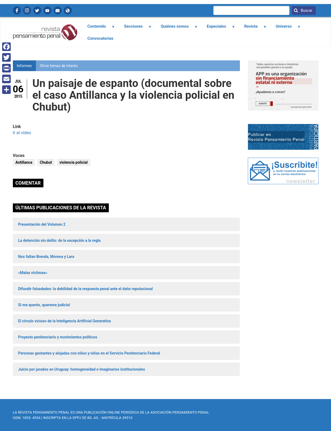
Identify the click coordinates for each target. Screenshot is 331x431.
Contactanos (58, 10)
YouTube (47, 10)
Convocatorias (100, 38)
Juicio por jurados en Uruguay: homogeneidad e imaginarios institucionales (81, 369)
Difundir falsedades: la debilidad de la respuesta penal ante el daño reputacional (85, 289)
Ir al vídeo (22, 132)
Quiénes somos (176, 28)
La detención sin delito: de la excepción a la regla (59, 240)
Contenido (98, 28)
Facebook (17, 10)
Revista (252, 28)
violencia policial (73, 162)
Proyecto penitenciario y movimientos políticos (57, 337)
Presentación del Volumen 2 (42, 224)
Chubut (46, 162)
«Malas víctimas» (32, 273)
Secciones (135, 28)
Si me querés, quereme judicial (44, 305)
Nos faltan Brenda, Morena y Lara (46, 256)
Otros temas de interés (59, 66)
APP (68, 10)
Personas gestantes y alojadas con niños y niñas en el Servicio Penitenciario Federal (89, 353)
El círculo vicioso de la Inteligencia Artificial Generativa (64, 321)
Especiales (218, 28)
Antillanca (24, 162)
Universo (285, 28)
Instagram (27, 10)
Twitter (37, 10)
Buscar (306, 10)
